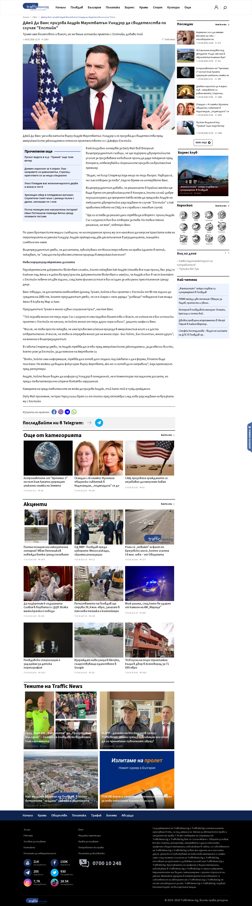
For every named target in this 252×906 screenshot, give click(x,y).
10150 (41, 672)
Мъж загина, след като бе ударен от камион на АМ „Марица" (148, 605)
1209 (41, 616)
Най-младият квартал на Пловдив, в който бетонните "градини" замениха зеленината (57, 799)
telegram (67, 411)
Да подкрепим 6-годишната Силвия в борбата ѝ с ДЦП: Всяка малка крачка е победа (46, 607)
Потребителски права (91, 847)
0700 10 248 (107, 863)
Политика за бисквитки (91, 853)
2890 (142, 613)
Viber (60, 412)
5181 (92, 672)
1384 (218, 133)
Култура (173, 7)
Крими (143, 7)
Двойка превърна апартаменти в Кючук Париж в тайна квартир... (202, 322)
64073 (43, 806)
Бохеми (111, 815)
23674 (41, 559)
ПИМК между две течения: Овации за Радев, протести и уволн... (200, 301)
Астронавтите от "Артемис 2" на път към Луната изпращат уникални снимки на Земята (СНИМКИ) (46, 482)
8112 (92, 559)
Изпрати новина (249, 437)
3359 (92, 616)
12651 (119, 806)
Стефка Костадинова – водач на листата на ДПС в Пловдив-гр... (203, 333)
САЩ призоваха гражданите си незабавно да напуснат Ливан (146, 480)
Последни (185, 24)
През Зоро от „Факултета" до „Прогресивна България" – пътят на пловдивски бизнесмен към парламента (58, 737)
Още (187, 7)
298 (40, 490)
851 (142, 487)
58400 (197, 193)
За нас (27, 829)
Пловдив (77, 7)
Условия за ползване (35, 841)
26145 (43, 746)
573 (218, 43)
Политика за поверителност (40, 853)
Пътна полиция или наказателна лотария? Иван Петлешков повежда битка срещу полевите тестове (46, 551)
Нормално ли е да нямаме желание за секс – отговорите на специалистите (209, 38)
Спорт (157, 7)
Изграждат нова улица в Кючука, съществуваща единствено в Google (97, 664)
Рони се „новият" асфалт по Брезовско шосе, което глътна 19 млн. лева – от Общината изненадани (147, 551)
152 (218, 61)
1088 (218, 97)
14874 (119, 746)
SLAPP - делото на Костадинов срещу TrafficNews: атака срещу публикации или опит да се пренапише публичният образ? (135, 737)
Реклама (28, 835)
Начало (61, 7)
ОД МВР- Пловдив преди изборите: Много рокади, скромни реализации (92, 551)
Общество (59, 815)
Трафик (96, 815)
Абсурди (128, 815)
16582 (142, 672)
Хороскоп (184, 205)
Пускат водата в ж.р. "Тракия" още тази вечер (210, 124)
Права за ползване (88, 841)
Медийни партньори (89, 835)
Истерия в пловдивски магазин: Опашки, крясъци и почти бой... (202, 311)
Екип (80, 829)
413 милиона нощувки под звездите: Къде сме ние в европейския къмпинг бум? (211, 54)
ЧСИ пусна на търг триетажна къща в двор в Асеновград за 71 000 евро (147, 664)
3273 (142, 559)
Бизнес (130, 7)
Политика (113, 7)
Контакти (29, 847)
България (94, 7)
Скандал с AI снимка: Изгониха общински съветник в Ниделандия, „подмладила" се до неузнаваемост (96, 482)
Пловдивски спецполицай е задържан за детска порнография (42, 664)
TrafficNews (169, 39)
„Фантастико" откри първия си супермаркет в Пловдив (199, 188)
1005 (92, 490)
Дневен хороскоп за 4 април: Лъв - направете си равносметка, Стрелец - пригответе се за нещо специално (211, 93)
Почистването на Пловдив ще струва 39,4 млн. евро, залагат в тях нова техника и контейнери (97, 607)
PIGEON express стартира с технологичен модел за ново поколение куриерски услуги (137, 799)
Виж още (203, 142)
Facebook (54, 411)
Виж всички (166, 435)
